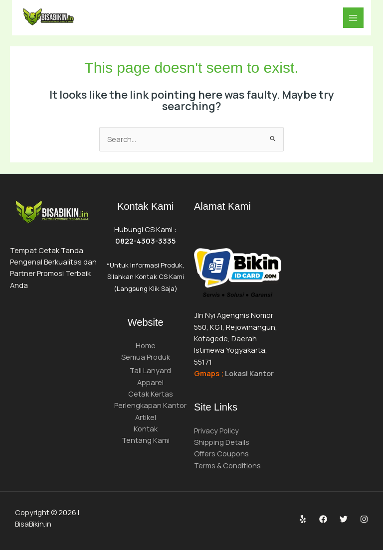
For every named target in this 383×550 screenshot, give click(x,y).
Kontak (146, 428)
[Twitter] (344, 519)
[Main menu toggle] (353, 17)
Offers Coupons (221, 453)
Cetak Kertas (150, 394)
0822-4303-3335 (145, 241)
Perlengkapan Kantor (150, 405)
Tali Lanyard (150, 370)
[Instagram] (364, 519)
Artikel (145, 417)
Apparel (150, 382)
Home (146, 345)
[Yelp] (303, 519)
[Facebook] (323, 519)
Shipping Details (221, 442)
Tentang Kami (146, 440)
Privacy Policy (216, 430)
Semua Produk (145, 357)
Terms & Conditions (227, 465)
